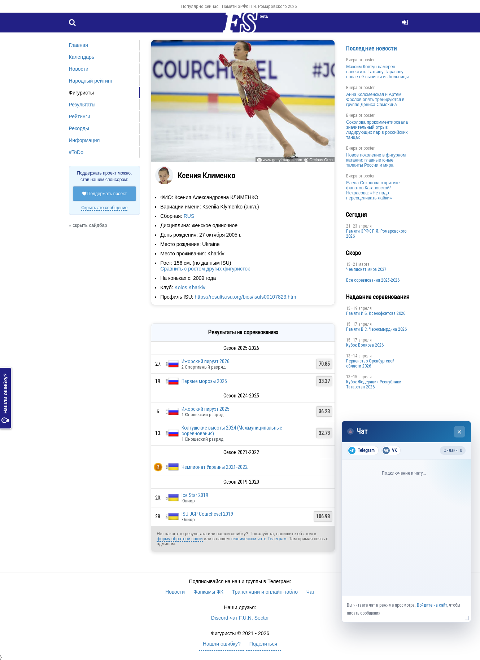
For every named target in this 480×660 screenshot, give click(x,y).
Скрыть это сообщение (104, 207)
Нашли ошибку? (5, 398)
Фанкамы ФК (208, 592)
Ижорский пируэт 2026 (206, 361)
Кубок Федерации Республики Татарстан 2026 (373, 384)
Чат (310, 592)
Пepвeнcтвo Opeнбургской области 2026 (370, 363)
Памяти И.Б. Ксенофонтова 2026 (375, 313)
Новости (78, 69)
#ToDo (76, 152)
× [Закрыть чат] (459, 431)
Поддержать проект (104, 193)
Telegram (361, 450)
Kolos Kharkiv (189, 287)
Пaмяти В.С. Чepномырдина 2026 (376, 329)
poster (369, 59)
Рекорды (79, 128)
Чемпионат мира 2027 (366, 269)
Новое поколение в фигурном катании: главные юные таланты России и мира (376, 160)
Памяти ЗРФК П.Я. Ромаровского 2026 (259, 6)
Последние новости (371, 48)
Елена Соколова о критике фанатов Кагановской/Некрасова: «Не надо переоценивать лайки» (373, 190)
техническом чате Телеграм (258, 538)
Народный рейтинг (91, 81)
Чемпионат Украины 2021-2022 (215, 467)
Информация (84, 140)
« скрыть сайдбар (88, 225)
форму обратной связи (179, 538)
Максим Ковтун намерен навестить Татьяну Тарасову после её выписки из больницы (377, 71)
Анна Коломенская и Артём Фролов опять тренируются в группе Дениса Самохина (375, 99)
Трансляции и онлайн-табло (265, 592)
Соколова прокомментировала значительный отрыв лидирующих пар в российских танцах (377, 130)
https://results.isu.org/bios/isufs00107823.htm (245, 297)
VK (390, 450)
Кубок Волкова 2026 (365, 345)
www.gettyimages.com (282, 160)
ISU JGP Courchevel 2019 (207, 514)
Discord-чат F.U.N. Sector (240, 618)
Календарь (82, 57)
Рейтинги (79, 116)
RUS (189, 216)
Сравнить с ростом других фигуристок (205, 269)
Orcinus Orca (321, 160)
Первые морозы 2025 (204, 381)
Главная (78, 45)
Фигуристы (81, 93)
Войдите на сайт (432, 605)
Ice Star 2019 (195, 495)
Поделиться (263, 644)
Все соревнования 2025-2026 (373, 280)
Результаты (82, 104)
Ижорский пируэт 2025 (206, 409)
